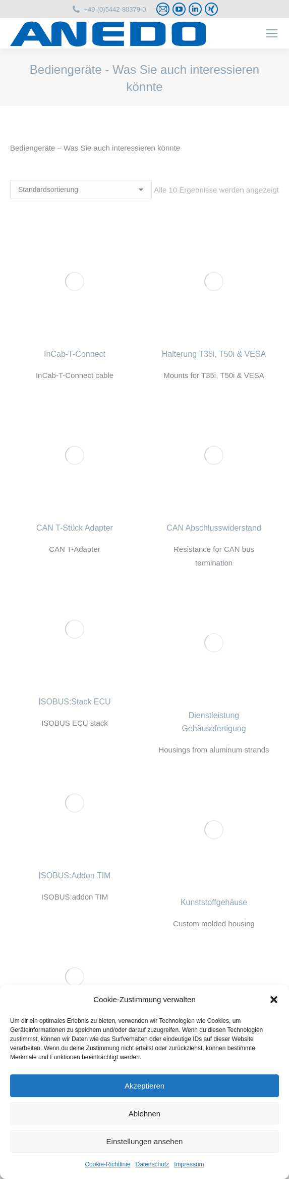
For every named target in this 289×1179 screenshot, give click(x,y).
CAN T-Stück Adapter (74, 528)
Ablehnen (144, 1113)
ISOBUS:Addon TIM (75, 875)
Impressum (189, 1164)
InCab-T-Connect (74, 354)
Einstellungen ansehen (144, 1141)
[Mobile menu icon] (272, 33)
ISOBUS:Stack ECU (74, 701)
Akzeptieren (144, 1085)
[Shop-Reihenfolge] (81, 189)
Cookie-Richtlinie (107, 1164)
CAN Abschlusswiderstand (213, 528)
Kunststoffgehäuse (214, 902)
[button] (274, 1000)
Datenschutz (152, 1164)
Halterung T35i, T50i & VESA (214, 354)
